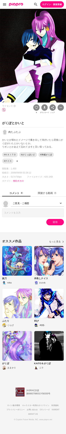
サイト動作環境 (13, 405)
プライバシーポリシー (16, 410)
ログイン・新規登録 (52, 4)
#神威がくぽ (46, 154)
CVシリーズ (45, 410)
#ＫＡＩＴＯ (10, 154)
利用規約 (55, 405)
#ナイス (8, 161)
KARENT (55, 410)
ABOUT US (33, 414)
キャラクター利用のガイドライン (35, 405)
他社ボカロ (18, 181)
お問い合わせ (32, 410)
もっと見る (56, 241)
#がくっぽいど (28, 154)
